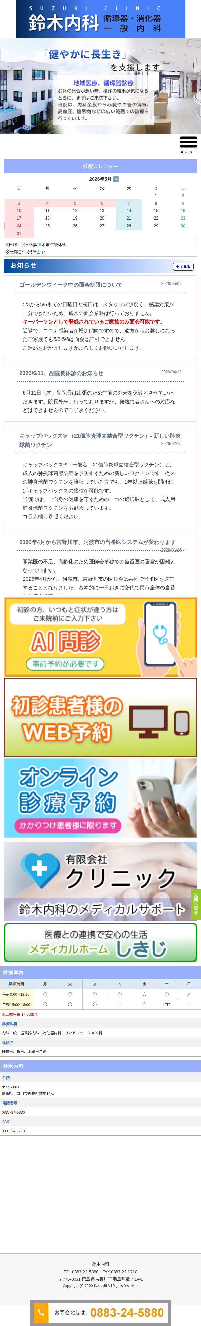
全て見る (183, 266)
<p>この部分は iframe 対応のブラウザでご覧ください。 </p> (100, 435)
